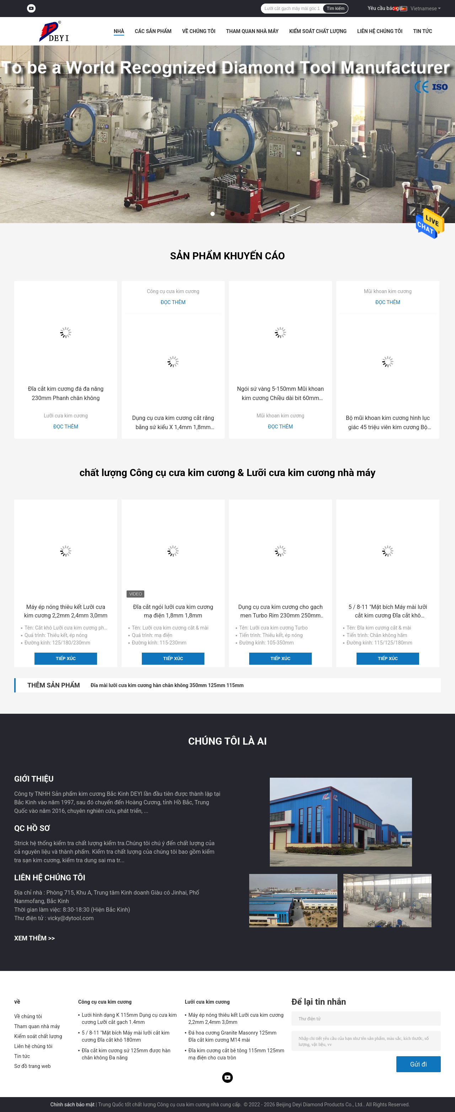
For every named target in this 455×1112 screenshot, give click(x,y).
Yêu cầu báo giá (385, 8)
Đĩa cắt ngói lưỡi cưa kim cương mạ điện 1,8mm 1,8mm (173, 611)
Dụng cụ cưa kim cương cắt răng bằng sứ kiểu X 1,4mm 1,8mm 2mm (173, 423)
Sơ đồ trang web (32, 1066)
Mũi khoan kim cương (280, 416)
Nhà (119, 31)
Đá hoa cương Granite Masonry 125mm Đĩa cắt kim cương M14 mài (232, 1036)
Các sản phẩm (153, 31)
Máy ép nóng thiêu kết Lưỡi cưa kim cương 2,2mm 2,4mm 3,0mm (66, 611)
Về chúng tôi (198, 31)
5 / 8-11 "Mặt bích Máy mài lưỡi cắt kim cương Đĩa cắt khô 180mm (387, 612)
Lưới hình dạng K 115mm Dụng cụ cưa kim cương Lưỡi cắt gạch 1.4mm (129, 1018)
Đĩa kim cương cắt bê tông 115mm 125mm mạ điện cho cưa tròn (236, 1054)
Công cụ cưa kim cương (173, 291)
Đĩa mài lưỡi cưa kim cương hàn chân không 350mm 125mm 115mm (167, 685)
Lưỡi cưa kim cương (66, 416)
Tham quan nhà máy (252, 31)
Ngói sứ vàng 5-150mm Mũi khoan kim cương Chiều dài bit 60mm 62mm (280, 394)
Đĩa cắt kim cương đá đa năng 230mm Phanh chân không (66, 393)
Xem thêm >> (34, 938)
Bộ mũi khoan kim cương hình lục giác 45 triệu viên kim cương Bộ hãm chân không (388, 423)
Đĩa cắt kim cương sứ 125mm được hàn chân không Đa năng (126, 1054)
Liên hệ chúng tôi (379, 31)
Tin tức (422, 31)
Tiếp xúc (66, 658)
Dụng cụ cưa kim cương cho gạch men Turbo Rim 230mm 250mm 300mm (280, 612)
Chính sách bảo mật (72, 1104)
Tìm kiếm (335, 8)
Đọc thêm (65, 427)
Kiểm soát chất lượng (318, 31)
